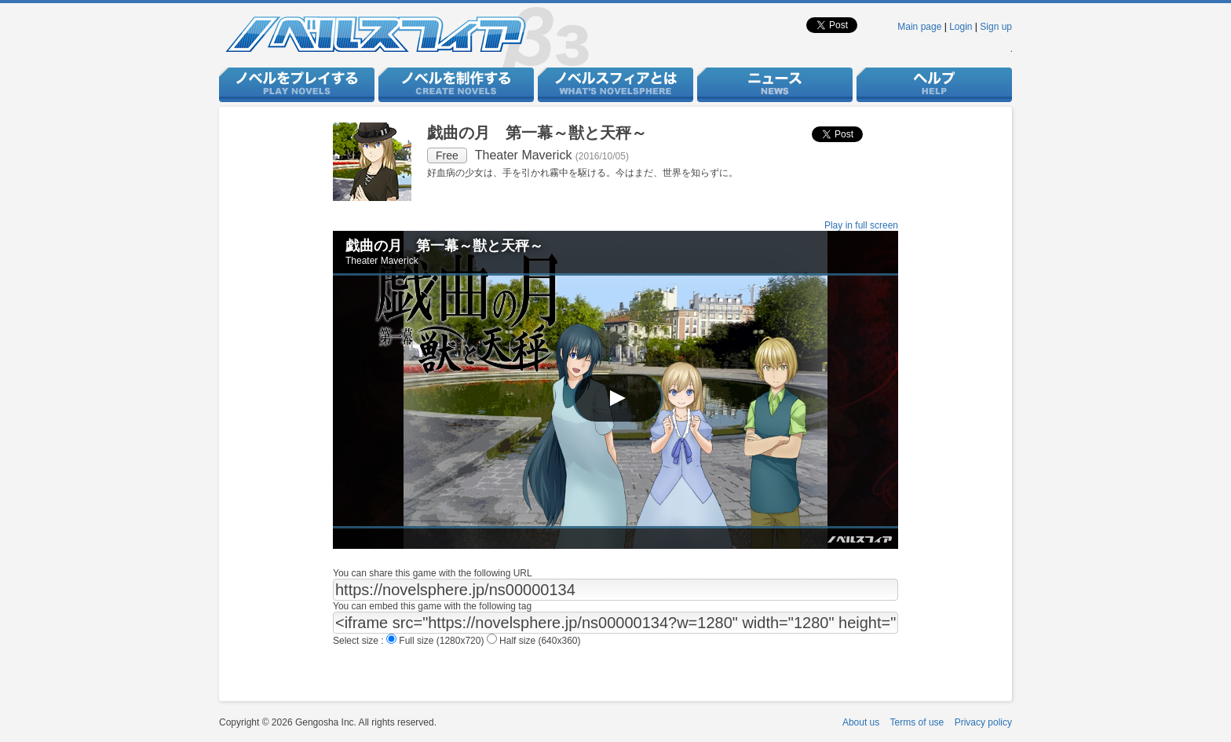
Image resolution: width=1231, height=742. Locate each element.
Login (960, 26)
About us (860, 722)
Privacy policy (983, 722)
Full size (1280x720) (436, 640)
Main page (919, 26)
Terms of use (917, 722)
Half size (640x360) (534, 640)
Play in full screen (861, 225)
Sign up (996, 26)
